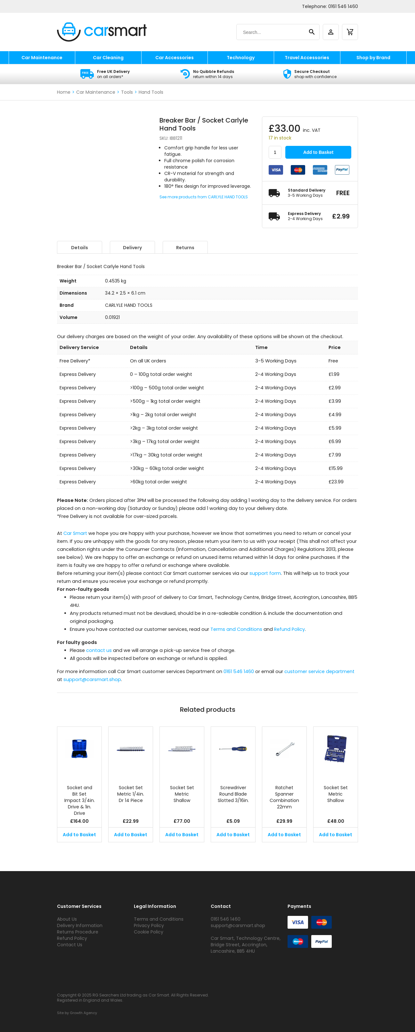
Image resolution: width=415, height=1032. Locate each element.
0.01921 (112, 317)
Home (63, 92)
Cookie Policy (148, 932)
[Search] (272, 32)
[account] (331, 32)
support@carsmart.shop (92, 679)
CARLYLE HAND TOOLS (128, 305)
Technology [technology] (241, 57)
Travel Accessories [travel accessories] (307, 57)
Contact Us (69, 944)
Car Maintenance (95, 92)
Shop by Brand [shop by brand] (373, 57)
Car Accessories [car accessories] (174, 57)
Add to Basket (318, 152)
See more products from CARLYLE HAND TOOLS (203, 197)
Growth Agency (83, 1012)
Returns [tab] (185, 247)
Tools (127, 92)
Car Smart (75, 533)
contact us (99, 650)
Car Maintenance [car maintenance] (41, 57)
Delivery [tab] (132, 247)
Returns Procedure (77, 932)
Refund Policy (289, 629)
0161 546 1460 (343, 6)
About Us (67, 919)
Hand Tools (151, 92)
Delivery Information (79, 925)
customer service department (319, 671)
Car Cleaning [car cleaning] (108, 57)
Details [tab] (79, 247)
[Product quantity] (275, 152)
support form (265, 573)
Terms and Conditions (236, 629)
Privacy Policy (149, 925)
